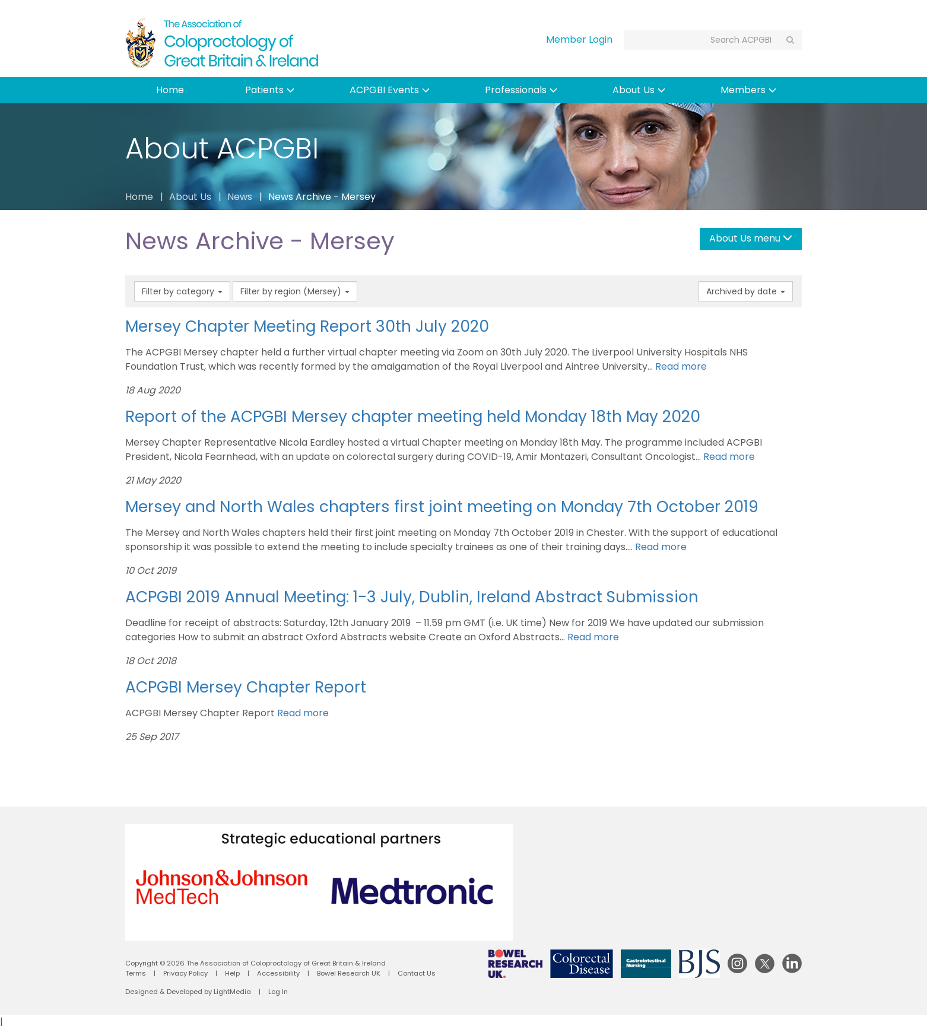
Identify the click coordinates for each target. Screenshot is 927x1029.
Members (748, 90)
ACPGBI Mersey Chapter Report (245, 687)
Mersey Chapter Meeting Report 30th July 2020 (307, 326)
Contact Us (417, 973)
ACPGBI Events (390, 90)
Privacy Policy (185, 973)
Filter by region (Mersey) (295, 291)
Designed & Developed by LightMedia (188, 991)
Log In (278, 991)
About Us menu (750, 238)
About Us (638, 90)
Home (170, 90)
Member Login (579, 39)
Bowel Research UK (348, 973)
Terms (135, 973)
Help (232, 973)
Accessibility (278, 973)
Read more (681, 366)
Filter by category (182, 291)
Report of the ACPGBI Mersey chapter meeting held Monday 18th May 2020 (412, 416)
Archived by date (745, 291)
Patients (269, 90)
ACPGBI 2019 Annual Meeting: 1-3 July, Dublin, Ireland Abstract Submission (412, 597)
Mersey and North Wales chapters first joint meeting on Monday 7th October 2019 (441, 506)
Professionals (521, 90)
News (239, 197)
